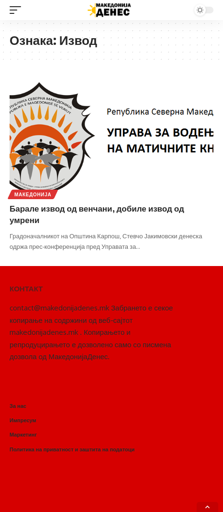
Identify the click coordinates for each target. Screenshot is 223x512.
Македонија (32, 194)
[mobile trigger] (18, 10)
